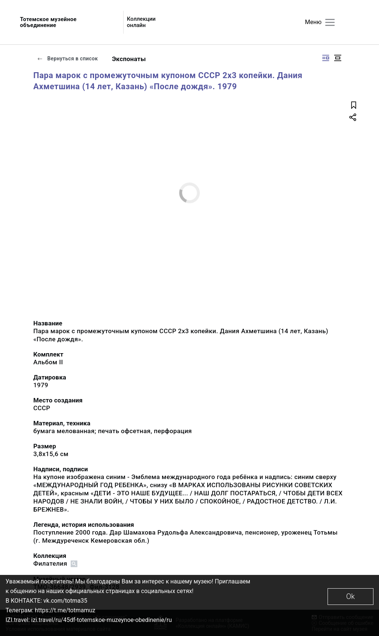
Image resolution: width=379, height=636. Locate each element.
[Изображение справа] (326, 58)
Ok (350, 596)
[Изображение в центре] (337, 58)
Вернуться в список (67, 58)
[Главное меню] (330, 22)
